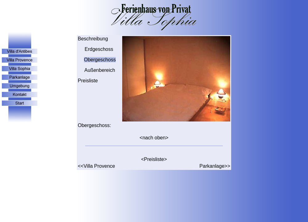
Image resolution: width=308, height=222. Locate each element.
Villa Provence (99, 166)
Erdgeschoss (98, 49)
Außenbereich (99, 70)
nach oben (154, 137)
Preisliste (88, 80)
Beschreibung (93, 38)
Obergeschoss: (94, 125)
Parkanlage (211, 166)
